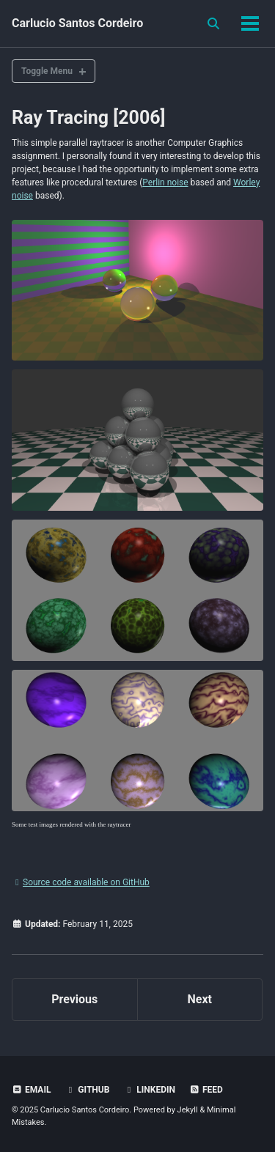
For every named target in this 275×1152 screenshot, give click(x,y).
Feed (206, 1090)
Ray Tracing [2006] (89, 117)
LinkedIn (149, 1090)
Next (200, 999)
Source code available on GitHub (81, 882)
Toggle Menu (47, 71)
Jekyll (187, 1110)
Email (31, 1090)
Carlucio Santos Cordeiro (77, 23)
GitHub (87, 1090)
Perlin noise (165, 182)
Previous (74, 999)
